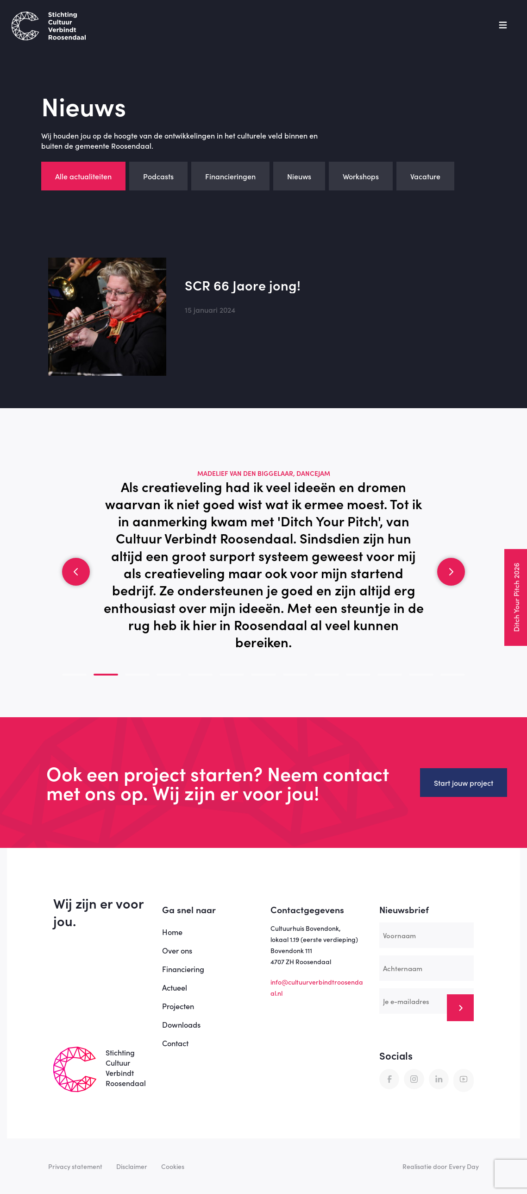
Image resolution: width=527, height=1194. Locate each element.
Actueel (174, 987)
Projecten (178, 1005)
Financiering (183, 968)
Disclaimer (131, 1166)
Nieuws (299, 176)
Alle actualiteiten (83, 176)
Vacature (425, 176)
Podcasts (158, 176)
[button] (76, 572)
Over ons (177, 950)
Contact (175, 1042)
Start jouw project (463, 782)
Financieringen (230, 176)
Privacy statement (75, 1166)
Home (172, 931)
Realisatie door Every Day (440, 1166)
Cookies (172, 1166)
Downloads (181, 1024)
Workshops (361, 176)
